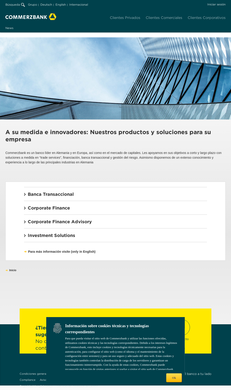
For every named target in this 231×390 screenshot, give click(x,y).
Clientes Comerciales (164, 18)
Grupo (32, 4)
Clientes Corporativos (207, 18)
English (60, 4)
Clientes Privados (125, 18)
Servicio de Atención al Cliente (77, 386)
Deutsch (46, 4)
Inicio (12, 270)
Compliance (27, 379)
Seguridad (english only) (36, 386)
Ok (174, 377)
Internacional (78, 4)
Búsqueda (15, 4)
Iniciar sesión (216, 4)
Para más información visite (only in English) (62, 251)
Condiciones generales (35, 373)
